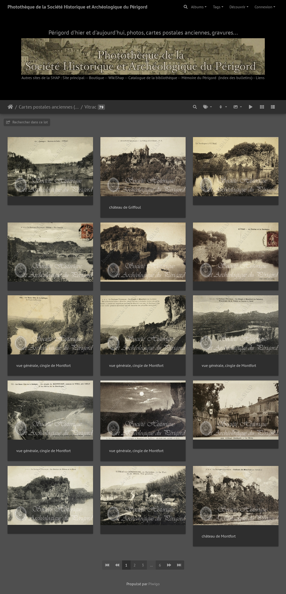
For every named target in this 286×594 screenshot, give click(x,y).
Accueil (10, 107)
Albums (197, 6)
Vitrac (90, 107)
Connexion (263, 6)
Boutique (96, 77)
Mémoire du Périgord (198, 77)
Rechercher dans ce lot (27, 122)
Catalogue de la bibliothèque (152, 77)
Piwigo (154, 583)
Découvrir (237, 6)
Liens (260, 77)
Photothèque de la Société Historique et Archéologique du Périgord (77, 7)
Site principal (74, 77)
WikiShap (116, 77)
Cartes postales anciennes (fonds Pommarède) (49, 107)
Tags (216, 6)
